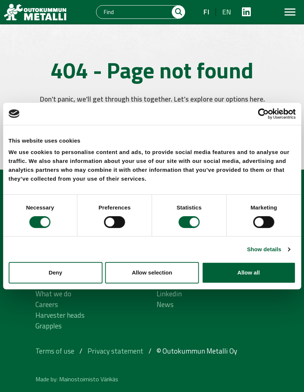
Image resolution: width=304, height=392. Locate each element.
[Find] (134, 12)
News (165, 304)
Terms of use (54, 350)
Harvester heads (60, 315)
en (226, 11)
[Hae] (178, 12)
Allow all (249, 272)
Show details (264, 249)
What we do (53, 293)
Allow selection (152, 272)
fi (206, 11)
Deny (55, 272)
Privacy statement (115, 350)
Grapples (48, 325)
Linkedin (169, 293)
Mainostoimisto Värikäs (88, 379)
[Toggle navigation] (290, 12)
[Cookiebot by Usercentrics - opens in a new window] (263, 113)
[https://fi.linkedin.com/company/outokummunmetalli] (246, 12)
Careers (46, 304)
